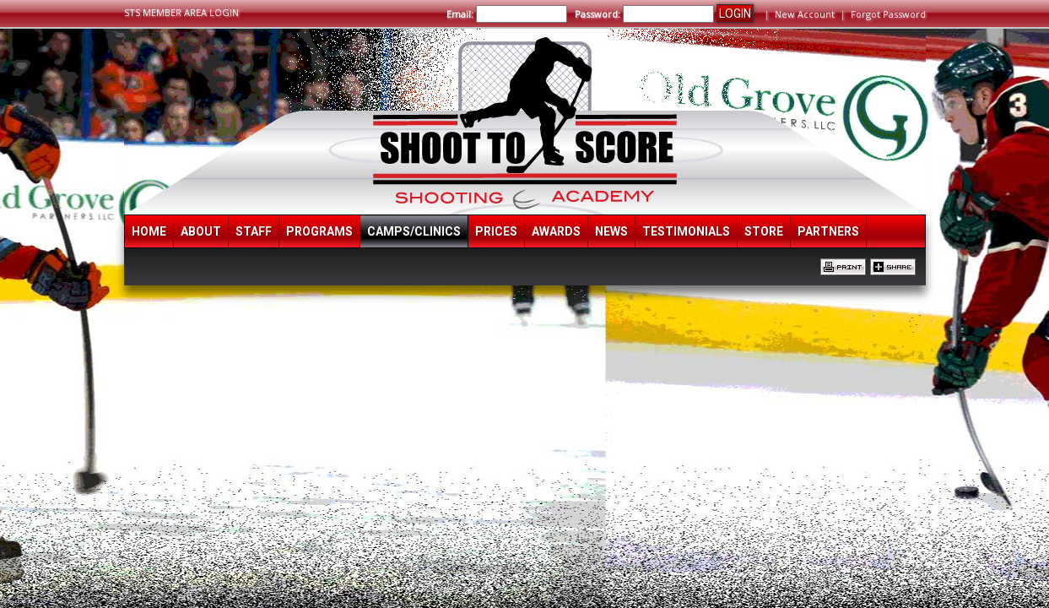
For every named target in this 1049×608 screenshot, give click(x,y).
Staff (253, 231)
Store (763, 231)
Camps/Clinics (414, 231)
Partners (828, 231)
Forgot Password (888, 14)
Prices (496, 231)
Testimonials (686, 231)
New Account (805, 14)
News (611, 231)
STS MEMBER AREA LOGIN (181, 12)
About (201, 231)
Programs (319, 231)
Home (149, 231)
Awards (556, 231)
